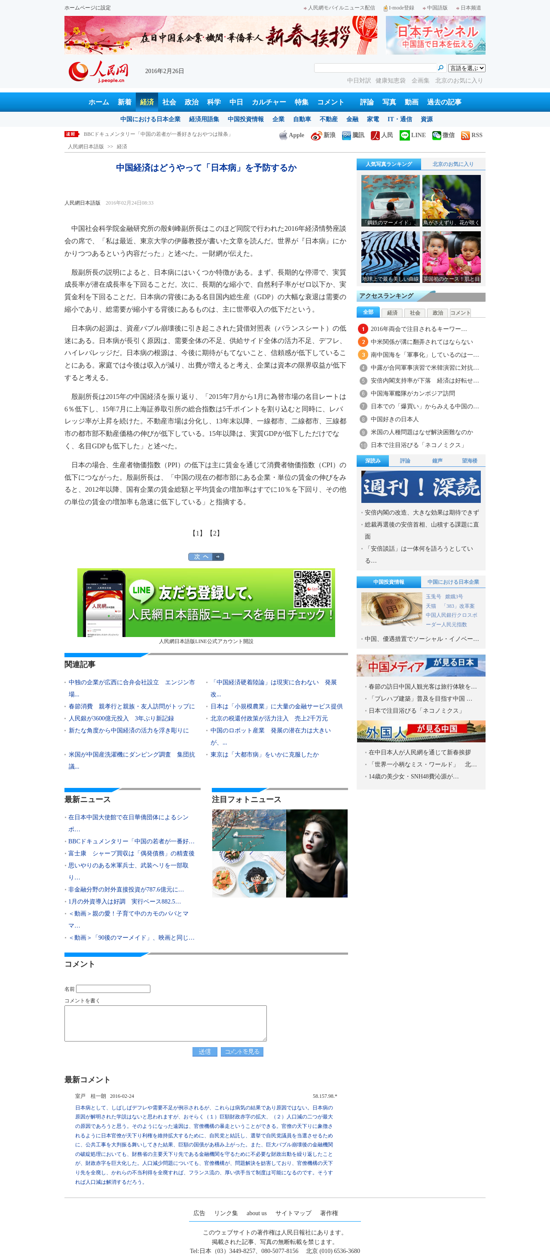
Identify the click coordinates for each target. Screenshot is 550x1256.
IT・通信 (400, 119)
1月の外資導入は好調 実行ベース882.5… (124, 901)
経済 (147, 102)
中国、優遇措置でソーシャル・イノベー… (422, 639)
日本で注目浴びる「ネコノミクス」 (419, 445)
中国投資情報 (246, 119)
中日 (236, 102)
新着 (124, 102)
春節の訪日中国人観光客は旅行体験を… (423, 686)
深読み (373, 461)
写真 (389, 102)
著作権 (329, 1213)
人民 (382, 135)
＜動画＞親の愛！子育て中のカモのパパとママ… (128, 919)
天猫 (431, 606)
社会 (169, 102)
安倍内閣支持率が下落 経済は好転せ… (425, 380)
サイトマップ (293, 1213)
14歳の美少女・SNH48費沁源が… (414, 776)
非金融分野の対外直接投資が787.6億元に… (126, 889)
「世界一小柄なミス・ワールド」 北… (423, 764)
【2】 (214, 533)
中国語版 (435, 8)
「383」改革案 (458, 606)
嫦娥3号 (454, 597)
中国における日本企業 (150, 119)
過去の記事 (444, 102)
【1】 (197, 533)
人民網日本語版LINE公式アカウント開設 (206, 606)
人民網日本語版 (86, 147)
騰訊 (353, 135)
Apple (291, 135)
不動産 (329, 119)
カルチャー (269, 102)
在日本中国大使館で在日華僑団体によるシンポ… (128, 823)
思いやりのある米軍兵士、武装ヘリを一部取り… (128, 871)
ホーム (99, 102)
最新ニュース (87, 799)
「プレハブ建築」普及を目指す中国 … (421, 698)
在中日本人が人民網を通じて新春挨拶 (420, 752)
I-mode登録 (399, 8)
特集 (302, 102)
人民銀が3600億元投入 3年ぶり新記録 (121, 718)
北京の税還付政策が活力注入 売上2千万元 (269, 718)
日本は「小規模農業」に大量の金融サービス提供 (277, 706)
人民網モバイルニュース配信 (339, 8)
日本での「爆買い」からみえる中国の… (425, 406)
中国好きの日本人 (395, 419)
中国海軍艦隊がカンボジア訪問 (413, 393)
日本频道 (468, 8)
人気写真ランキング (389, 164)
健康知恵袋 (391, 80)
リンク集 (226, 1213)
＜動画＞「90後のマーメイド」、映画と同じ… (131, 937)
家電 (373, 119)
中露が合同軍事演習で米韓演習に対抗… (425, 368)
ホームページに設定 (87, 8)
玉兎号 (433, 597)
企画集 (421, 80)
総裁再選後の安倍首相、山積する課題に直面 (422, 530)
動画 (412, 102)
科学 (214, 102)
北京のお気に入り (459, 80)
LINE (413, 135)
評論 (367, 102)
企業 (278, 119)
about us (257, 1213)
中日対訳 (359, 80)
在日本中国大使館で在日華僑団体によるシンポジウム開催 (151, 134)
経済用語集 (204, 119)
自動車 (302, 119)
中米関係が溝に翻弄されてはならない (422, 342)
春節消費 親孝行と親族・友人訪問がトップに (132, 706)
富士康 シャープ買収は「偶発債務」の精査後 (131, 853)
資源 (427, 119)
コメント (331, 102)
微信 (443, 135)
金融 (352, 119)
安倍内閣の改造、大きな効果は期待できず (422, 512)
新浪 (323, 135)
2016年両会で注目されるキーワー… (419, 329)
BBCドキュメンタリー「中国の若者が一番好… (131, 841)
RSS (472, 135)
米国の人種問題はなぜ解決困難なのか (422, 432)
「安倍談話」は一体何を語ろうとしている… (419, 554)
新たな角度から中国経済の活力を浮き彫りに (129, 730)
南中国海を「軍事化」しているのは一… (425, 355)
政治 (192, 102)
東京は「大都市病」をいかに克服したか (265, 754)
